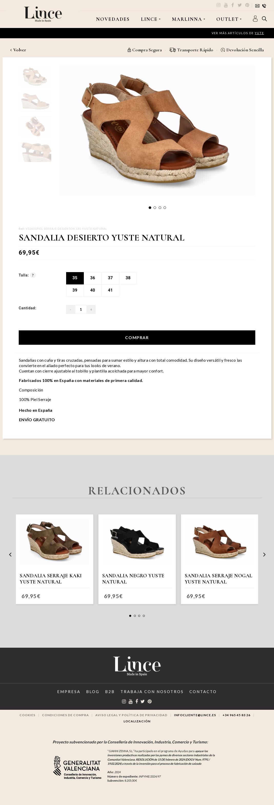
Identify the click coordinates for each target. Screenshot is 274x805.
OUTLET (227, 19)
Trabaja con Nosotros (152, 691)
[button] (150, 207)
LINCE (149, 19)
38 (128, 277)
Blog (92, 691)
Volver (18, 50)
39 (75, 290)
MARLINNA (187, 19)
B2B (110, 691)
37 (110, 277)
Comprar (137, 337)
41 (110, 290)
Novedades (113, 19)
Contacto (203, 691)
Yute (259, 33)
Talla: (27, 275)
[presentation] (10, 554)
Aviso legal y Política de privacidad (131, 715)
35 (75, 277)
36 (92, 277)
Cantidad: (27, 308)
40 (92, 290)
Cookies (27, 715)
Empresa (68, 691)
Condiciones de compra (65, 715)
